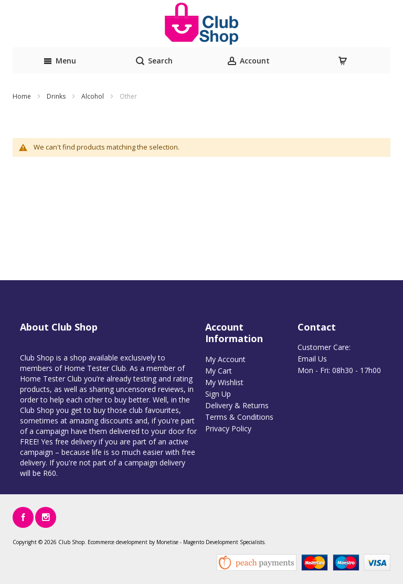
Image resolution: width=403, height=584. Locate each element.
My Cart (218, 371)
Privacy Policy (228, 428)
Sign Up (218, 394)
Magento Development (210, 542)
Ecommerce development (117, 542)
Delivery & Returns (237, 405)
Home (23, 96)
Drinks (57, 96)
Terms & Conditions (239, 417)
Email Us (312, 359)
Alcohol (93, 96)
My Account (225, 359)
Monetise (167, 542)
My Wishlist (224, 382)
